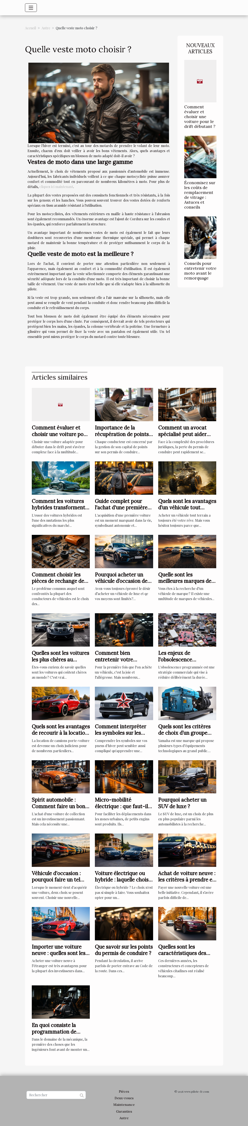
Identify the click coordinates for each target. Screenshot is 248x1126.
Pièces (124, 1091)
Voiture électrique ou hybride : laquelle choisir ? (123, 880)
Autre (46, 28)
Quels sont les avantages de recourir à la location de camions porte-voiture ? (61, 736)
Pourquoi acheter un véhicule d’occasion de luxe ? (121, 581)
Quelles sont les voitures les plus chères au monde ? (60, 659)
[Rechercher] (56, 1095)
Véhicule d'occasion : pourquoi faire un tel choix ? (56, 880)
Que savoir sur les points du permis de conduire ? (124, 950)
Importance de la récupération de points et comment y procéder (123, 434)
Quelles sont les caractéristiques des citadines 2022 (182, 953)
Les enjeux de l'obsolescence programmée (175, 659)
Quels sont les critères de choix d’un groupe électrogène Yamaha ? (184, 733)
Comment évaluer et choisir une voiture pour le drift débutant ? (199, 116)
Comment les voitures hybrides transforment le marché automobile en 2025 (58, 511)
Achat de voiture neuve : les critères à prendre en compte (186, 880)
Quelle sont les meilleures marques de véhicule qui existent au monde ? (186, 584)
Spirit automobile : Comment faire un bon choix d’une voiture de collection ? (58, 809)
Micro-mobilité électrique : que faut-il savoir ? (121, 806)
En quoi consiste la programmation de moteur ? (54, 1031)
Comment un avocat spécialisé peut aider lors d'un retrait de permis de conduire (182, 437)
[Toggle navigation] (31, 7)
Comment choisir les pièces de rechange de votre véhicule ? (58, 581)
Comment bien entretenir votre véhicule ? (114, 659)
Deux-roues (124, 1098)
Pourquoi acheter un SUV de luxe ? (182, 803)
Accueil (30, 28)
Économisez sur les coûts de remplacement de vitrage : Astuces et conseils (199, 195)
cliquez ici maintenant (56, 186)
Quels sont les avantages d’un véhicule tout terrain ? (187, 507)
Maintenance (124, 1104)
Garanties (124, 1111)
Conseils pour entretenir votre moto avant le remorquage (200, 271)
